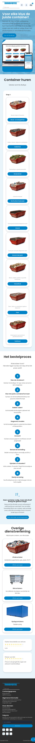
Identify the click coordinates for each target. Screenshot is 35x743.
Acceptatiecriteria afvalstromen (9, 701)
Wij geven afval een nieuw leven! (9, 710)
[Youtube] (7, 733)
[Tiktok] (11, 733)
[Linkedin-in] (3, 733)
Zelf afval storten (6, 707)
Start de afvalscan (6, 712)
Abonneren (17, 725)
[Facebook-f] (3, 729)
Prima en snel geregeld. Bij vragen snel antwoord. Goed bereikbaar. (17, 660)
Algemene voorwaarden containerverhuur (11, 700)
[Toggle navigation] (21, 5)
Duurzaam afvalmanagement (9, 709)
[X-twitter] (11, 729)
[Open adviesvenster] (33, 739)
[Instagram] (7, 729)
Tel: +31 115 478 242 (9, 35)
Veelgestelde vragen (7, 703)
